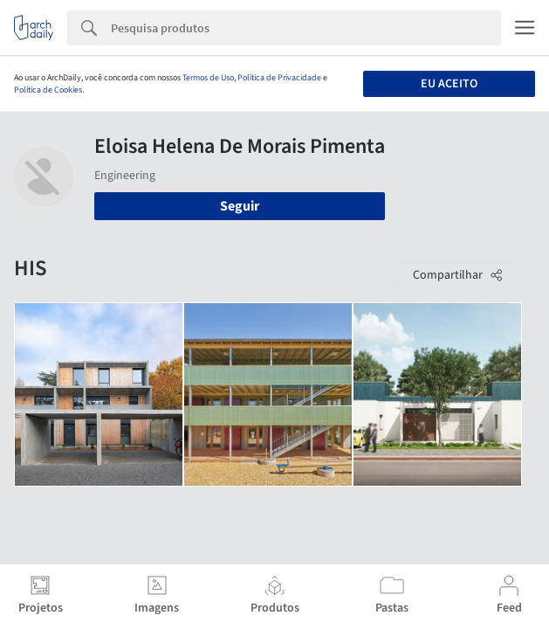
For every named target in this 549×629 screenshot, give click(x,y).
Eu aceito (449, 84)
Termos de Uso (208, 78)
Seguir (239, 206)
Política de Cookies (48, 90)
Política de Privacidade (279, 78)
